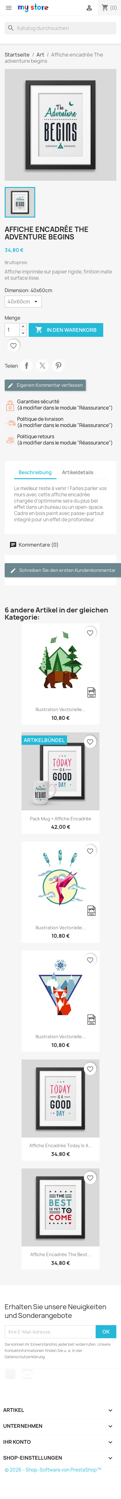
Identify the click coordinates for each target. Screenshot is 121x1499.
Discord (27, 1374)
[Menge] (12, 330)
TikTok (10, 1374)
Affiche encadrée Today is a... (60, 1145)
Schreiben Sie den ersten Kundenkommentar (63, 570)
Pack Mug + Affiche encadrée (60, 819)
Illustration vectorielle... (61, 709)
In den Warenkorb (66, 330)
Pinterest (58, 365)
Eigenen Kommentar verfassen (45, 385)
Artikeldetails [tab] (77, 472)
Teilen (26, 365)
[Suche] (60, 28)
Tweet (42, 365)
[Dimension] (23, 301)
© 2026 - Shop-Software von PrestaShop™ (53, 1470)
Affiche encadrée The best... (60, 1254)
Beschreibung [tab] (35, 472)
